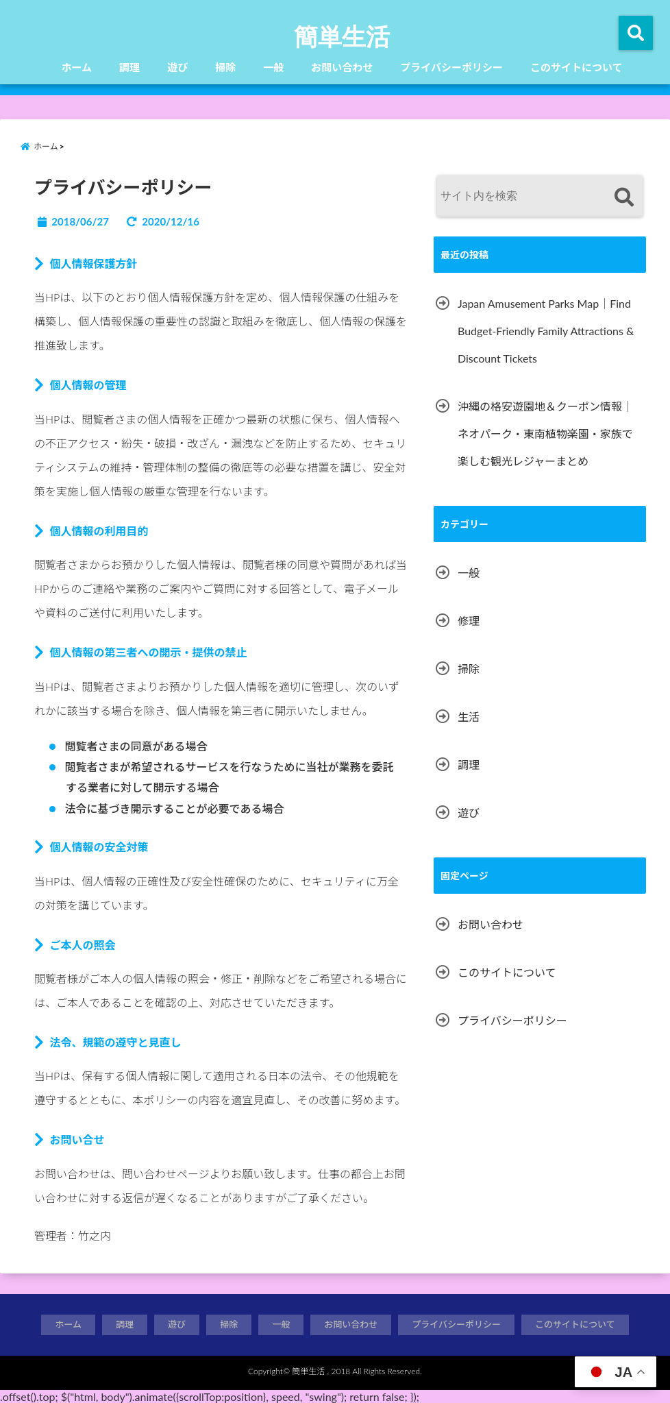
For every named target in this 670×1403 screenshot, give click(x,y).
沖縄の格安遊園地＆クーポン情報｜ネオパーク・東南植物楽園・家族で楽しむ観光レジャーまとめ (545, 433)
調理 (129, 67)
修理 (469, 620)
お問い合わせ (342, 67)
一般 (273, 67)
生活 (469, 716)
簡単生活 (342, 35)
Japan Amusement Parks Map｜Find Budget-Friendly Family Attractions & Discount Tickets (546, 331)
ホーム (77, 67)
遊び (177, 67)
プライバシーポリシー (451, 67)
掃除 (225, 67)
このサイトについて (576, 67)
